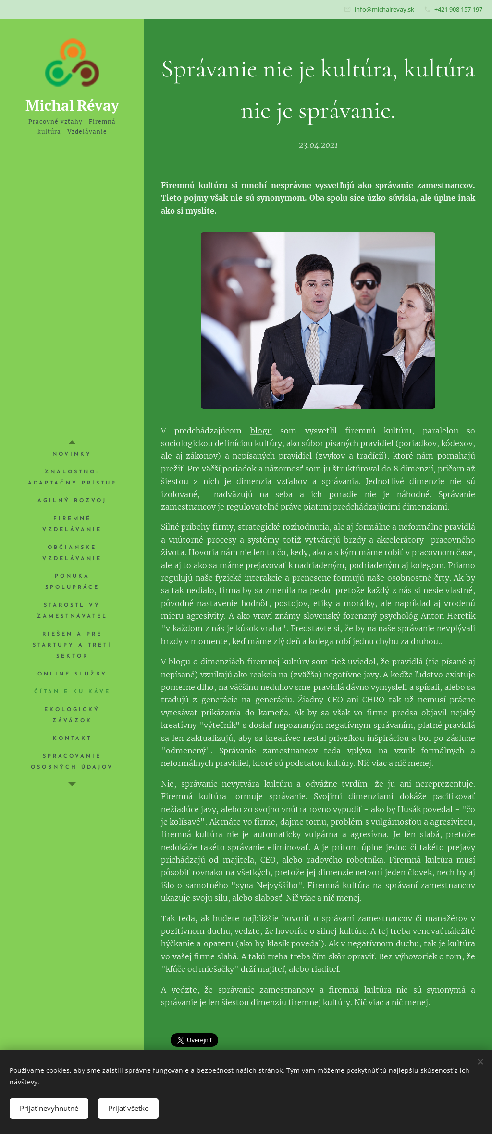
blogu (261, 430)
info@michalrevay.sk (384, 9)
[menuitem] (72, 454)
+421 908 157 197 (458, 9)
